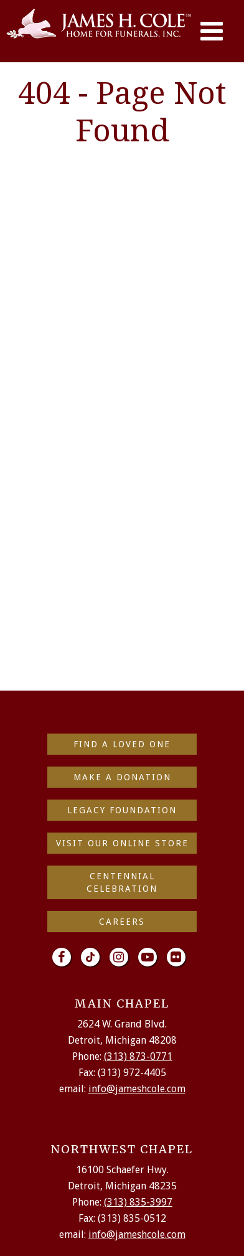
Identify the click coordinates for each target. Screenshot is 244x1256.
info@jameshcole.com (136, 1089)
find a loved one (122, 744)
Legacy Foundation (122, 810)
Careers (122, 922)
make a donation (122, 777)
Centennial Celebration (122, 882)
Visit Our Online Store (122, 843)
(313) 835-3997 (138, 1202)
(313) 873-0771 (138, 1056)
